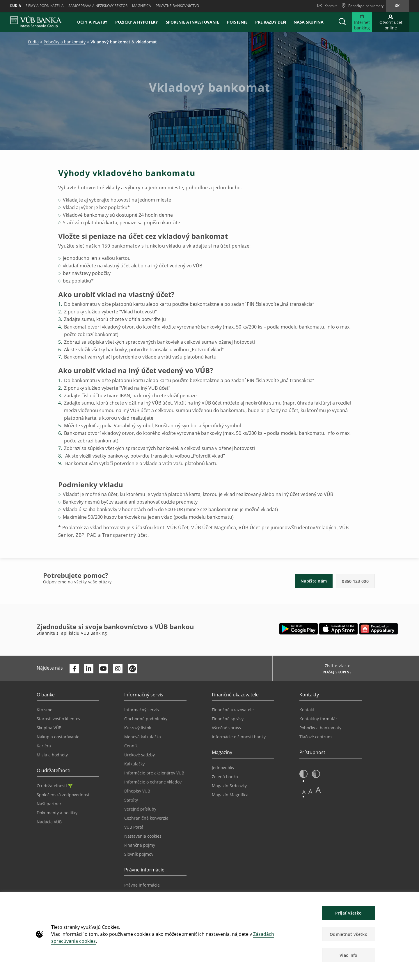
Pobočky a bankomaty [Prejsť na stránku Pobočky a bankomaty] (320, 727)
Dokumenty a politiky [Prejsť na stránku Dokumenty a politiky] (57, 813)
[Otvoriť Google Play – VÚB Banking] (298, 629)
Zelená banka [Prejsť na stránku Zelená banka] (225, 776)
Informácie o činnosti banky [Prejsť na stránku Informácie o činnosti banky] (239, 736)
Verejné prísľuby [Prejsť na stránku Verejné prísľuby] (140, 809)
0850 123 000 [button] (355, 581)
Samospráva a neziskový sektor (97, 5)
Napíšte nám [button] (314, 581)
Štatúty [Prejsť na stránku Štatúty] (131, 800)
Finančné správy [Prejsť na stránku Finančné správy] (228, 718)
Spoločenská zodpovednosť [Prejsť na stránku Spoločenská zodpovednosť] (63, 794)
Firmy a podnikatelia (45, 5)
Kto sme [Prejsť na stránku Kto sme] (44, 709)
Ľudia (15, 5)
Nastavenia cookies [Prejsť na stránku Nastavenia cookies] (142, 836)
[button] (342, 22)
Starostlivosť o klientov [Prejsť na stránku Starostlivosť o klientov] (58, 718)
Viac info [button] (349, 955)
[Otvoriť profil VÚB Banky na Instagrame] (117, 668)
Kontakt (327, 5)
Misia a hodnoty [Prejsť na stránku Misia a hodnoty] (52, 755)
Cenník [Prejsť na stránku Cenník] (131, 746)
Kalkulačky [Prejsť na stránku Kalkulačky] (134, 764)
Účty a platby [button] (92, 22)
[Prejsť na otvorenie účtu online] (390, 22)
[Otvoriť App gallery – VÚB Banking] (378, 629)
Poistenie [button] (237, 22)
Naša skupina (308, 22)
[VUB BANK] (36, 22)
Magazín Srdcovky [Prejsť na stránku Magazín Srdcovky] (229, 785)
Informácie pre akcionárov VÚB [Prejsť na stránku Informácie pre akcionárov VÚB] (154, 773)
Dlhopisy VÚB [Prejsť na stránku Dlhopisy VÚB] (137, 791)
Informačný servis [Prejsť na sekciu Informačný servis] (141, 709)
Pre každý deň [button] (270, 22)
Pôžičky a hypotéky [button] (136, 22)
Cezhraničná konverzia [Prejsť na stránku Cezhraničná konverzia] (146, 818)
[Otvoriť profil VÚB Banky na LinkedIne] (88, 668)
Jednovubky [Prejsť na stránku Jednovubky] (223, 767)
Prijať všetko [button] (348, 913)
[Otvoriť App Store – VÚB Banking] (338, 629)
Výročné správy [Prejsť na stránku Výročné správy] (226, 727)
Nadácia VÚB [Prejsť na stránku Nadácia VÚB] (49, 822)
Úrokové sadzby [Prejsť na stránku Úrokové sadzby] (139, 755)
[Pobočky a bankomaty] (362, 6)
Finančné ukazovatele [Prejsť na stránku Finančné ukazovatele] (233, 709)
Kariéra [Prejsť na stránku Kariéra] (44, 746)
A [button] (304, 791)
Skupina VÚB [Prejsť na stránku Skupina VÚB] (49, 727)
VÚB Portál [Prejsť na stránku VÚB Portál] (134, 827)
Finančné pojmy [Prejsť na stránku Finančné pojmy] (139, 845)
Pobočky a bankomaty (65, 42)
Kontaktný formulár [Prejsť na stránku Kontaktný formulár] (318, 718)
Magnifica (141, 5)
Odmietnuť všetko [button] (348, 934)
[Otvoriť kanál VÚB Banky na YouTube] (103, 668)
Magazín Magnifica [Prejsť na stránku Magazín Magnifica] (230, 794)
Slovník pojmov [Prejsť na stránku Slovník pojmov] (138, 854)
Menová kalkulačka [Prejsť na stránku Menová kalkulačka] (142, 736)
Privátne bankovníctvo (177, 5)
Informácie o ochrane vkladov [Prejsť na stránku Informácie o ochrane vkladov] (153, 782)
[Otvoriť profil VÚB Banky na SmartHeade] (132, 668)
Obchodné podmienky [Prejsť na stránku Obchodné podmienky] (145, 718)
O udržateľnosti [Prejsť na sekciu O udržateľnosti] (54, 785)
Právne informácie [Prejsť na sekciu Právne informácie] (142, 885)
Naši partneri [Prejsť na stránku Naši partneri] (50, 803)
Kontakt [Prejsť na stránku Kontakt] (306, 709)
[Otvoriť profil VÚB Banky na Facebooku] (74, 668)
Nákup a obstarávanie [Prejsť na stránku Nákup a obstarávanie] (58, 736)
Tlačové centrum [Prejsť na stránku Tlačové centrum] (315, 736)
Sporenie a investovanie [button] (192, 22)
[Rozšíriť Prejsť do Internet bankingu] (362, 22)
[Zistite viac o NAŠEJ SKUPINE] (335, 672)
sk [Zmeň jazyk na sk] (397, 5)
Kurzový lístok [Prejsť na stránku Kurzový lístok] (137, 727)
